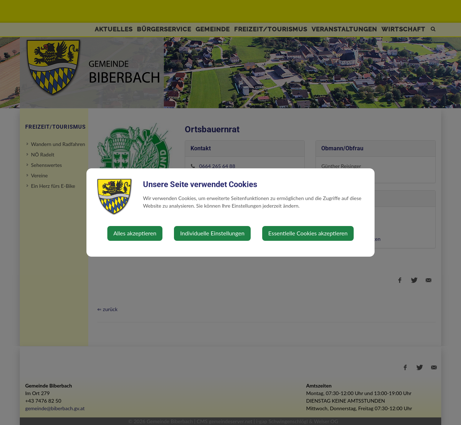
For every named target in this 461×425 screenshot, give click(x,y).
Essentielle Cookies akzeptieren (308, 233)
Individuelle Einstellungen (212, 233)
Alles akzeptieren (134, 233)
